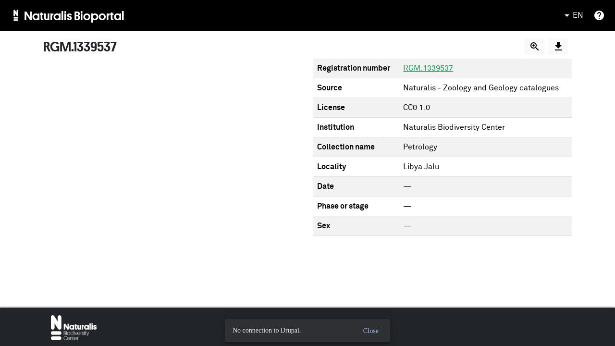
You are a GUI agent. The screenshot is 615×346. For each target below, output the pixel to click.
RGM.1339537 (428, 68)
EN (572, 15)
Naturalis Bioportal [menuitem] (74, 15)
